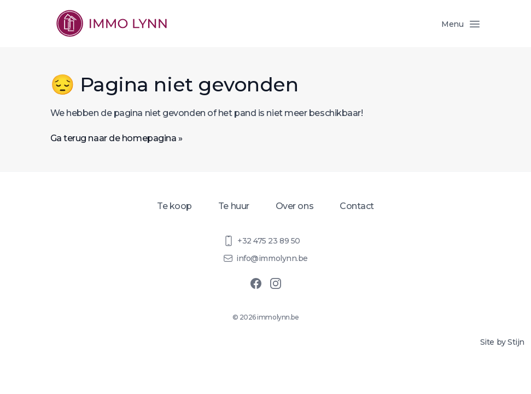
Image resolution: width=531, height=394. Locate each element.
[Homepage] (111, 23)
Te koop (174, 206)
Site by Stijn (502, 342)
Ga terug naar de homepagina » (116, 138)
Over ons (294, 206)
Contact (357, 206)
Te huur (233, 206)
